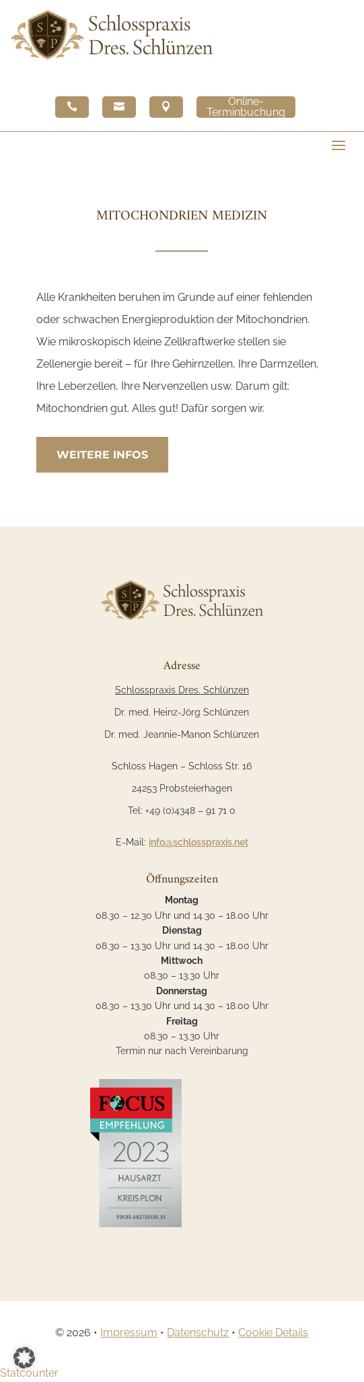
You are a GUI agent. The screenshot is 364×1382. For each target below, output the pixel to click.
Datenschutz (198, 1332)
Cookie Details (273, 1332)
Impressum (128, 1332)
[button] (24, 1358)
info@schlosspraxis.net (198, 842)
